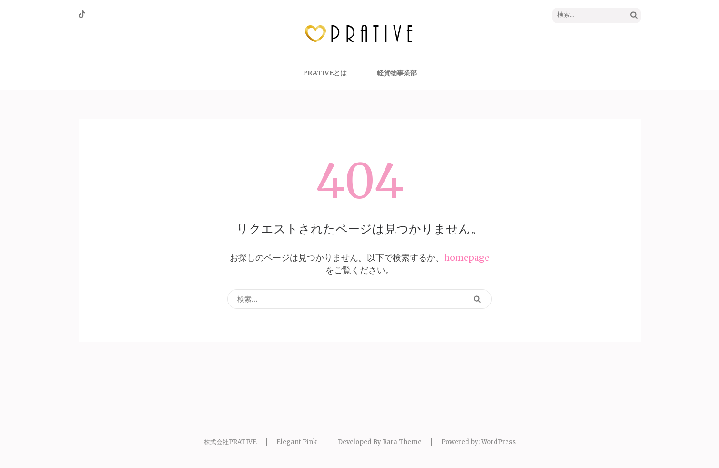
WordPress (498, 442)
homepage (466, 257)
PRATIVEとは (325, 73)
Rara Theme (402, 442)
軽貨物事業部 (397, 73)
